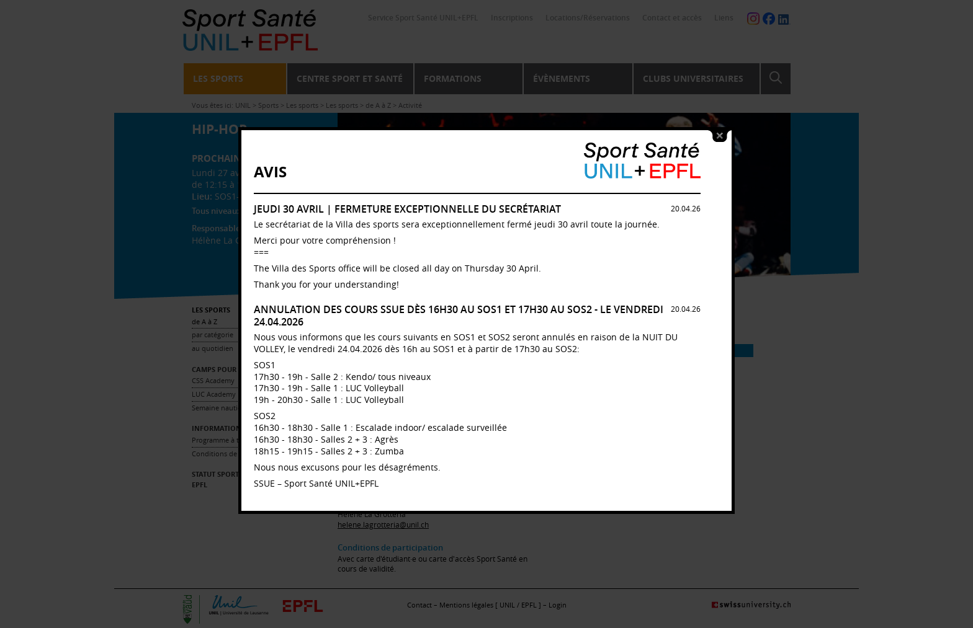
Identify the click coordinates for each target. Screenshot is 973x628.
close (720, 131)
